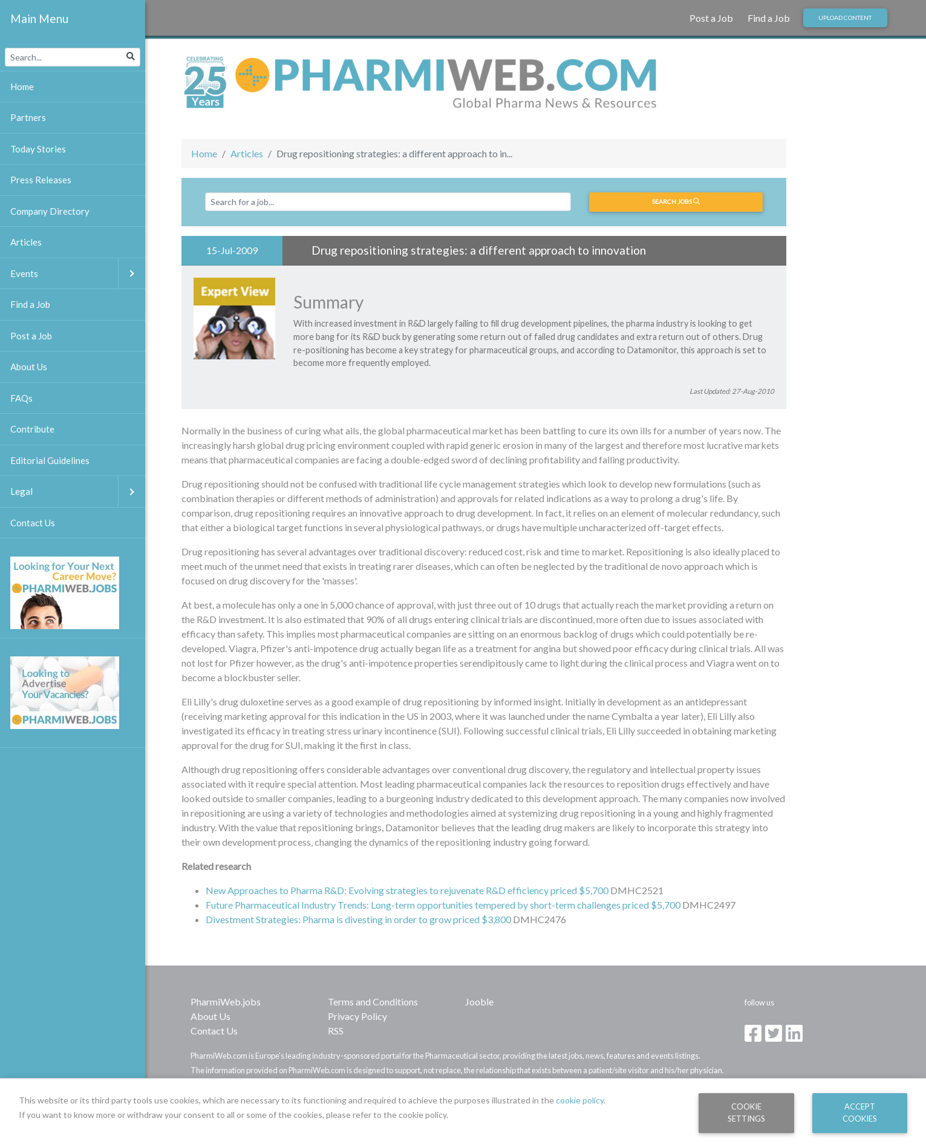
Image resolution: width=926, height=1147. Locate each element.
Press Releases (40, 179)
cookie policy (580, 1100)
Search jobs (676, 201)
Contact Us (214, 1030)
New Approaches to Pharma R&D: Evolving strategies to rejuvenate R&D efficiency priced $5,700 (407, 890)
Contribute (32, 428)
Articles (246, 153)
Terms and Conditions (373, 1001)
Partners (28, 117)
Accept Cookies (860, 1112)
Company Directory (50, 211)
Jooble (479, 1001)
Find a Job (769, 18)
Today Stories (38, 148)
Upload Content (845, 17)
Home (204, 153)
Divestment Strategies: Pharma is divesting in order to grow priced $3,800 (358, 919)
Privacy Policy (357, 1016)
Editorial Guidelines (50, 460)
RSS (336, 1030)
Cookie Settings (746, 1112)
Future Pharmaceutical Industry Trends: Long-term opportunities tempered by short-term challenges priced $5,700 (443, 904)
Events (77, 273)
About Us (210, 1016)
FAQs (21, 398)
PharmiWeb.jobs (226, 1001)
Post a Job (711, 18)
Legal (77, 491)
